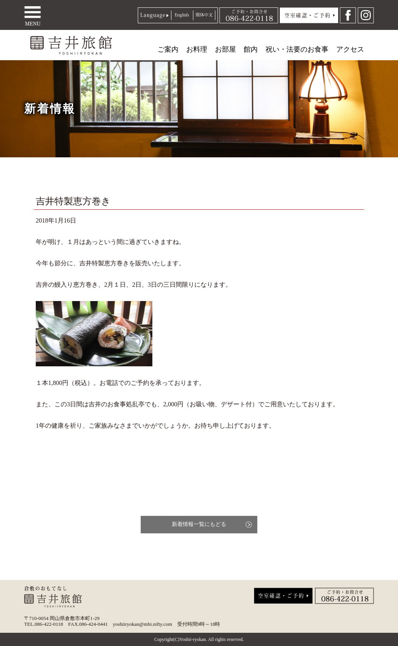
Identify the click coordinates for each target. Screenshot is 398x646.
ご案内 (167, 49)
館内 (251, 49)
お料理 (196, 49)
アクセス (350, 49)
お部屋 (225, 49)
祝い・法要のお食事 (296, 49)
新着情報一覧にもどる (199, 524)
